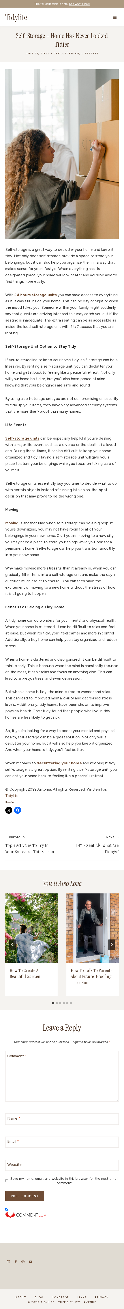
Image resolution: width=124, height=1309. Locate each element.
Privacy (102, 1297)
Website (14, 1164)
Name (14, 1118)
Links (81, 1297)
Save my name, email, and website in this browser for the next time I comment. (64, 1180)
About (20, 1297)
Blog (39, 1297)
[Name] (62, 1119)
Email (13, 1141)
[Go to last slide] (12, 944)
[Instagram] (8, 1262)
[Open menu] (115, 17)
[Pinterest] (23, 1262)
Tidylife (12, 795)
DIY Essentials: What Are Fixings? (93, 845)
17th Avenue (85, 1302)
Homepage (60, 1297)
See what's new (79, 4)
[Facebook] (16, 1262)
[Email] (62, 1142)
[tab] (53, 1003)
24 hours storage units (35, 295)
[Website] (62, 1165)
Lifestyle (90, 53)
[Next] (111, 944)
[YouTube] (30, 1262)
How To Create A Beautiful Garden (25, 973)
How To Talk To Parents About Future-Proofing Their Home (91, 976)
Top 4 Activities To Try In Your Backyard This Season (31, 845)
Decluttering (66, 53)
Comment (17, 1056)
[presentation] (31, 928)
